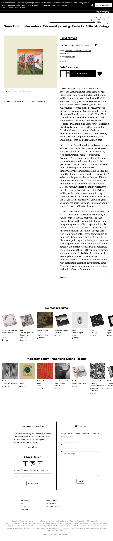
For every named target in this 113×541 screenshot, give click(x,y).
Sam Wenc (6, 381)
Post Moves (68, 38)
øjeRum (74, 330)
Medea (109, 330)
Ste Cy (4, 337)
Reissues (49, 26)
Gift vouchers (52, 506)
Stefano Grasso (42, 381)
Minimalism (41, 101)
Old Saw (75, 381)
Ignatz (92, 330)
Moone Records (85, 51)
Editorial (91, 26)
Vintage (104, 26)
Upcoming (63, 26)
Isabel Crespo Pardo (62, 381)
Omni (39, 386)
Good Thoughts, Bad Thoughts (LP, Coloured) (26, 335)
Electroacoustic (19, 101)
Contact (24, 509)
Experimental (70, 57)
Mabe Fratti (41, 330)
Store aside (51, 503)
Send (80, 481)
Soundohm (12, 26)
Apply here (32, 447)
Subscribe (33, 483)
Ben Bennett (23, 381)
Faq (22, 503)
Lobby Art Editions (72, 51)
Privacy (24, 506)
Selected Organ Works (77, 334)
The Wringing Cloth (79, 383)
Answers (22, 383)
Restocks (78, 26)
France (21, 330)
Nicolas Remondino (61, 330)
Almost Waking (42, 335)
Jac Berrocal (6, 330)
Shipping (25, 500)
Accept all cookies (103, 5)
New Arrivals (32, 26)
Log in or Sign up (102, 12)
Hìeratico (58, 333)
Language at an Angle (9, 383)
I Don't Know (94, 333)
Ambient (31, 101)
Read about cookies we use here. (13, 8)
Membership (51, 500)
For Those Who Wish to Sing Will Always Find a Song (97, 388)
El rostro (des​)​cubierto (60, 385)
